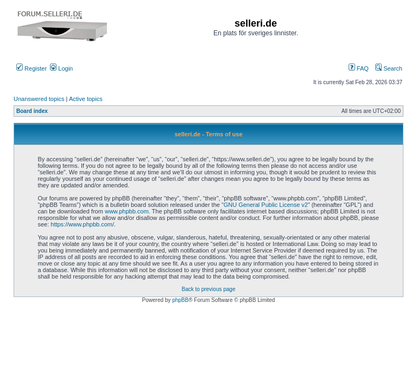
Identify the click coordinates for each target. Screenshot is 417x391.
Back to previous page (209, 289)
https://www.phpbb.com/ (82, 224)
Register (31, 68)
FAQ (359, 68)
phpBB (180, 300)
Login (61, 68)
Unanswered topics (39, 99)
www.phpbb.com (127, 211)
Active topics (86, 99)
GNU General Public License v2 (266, 204)
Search (388, 68)
